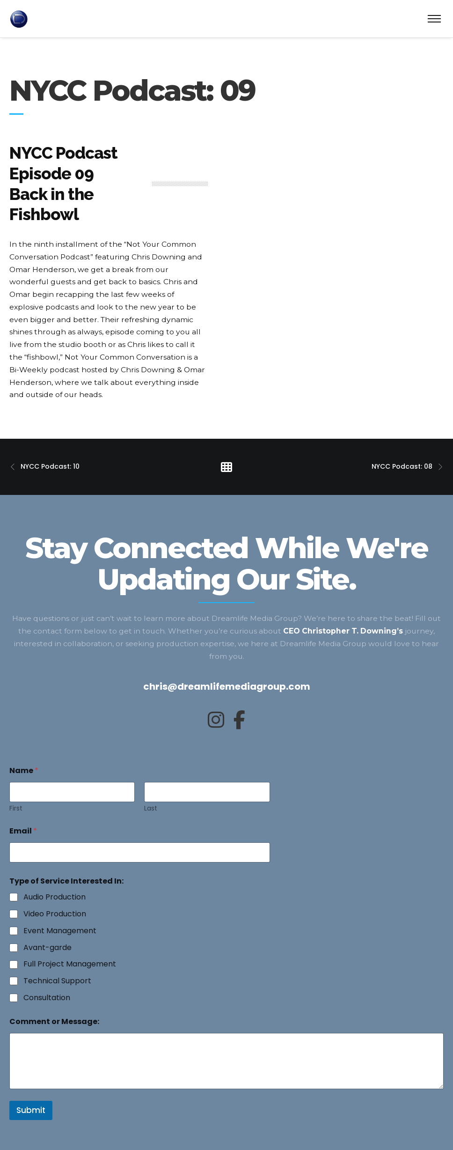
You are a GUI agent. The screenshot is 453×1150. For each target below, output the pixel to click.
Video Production (54, 914)
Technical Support (57, 981)
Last (150, 808)
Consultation (46, 998)
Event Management (59, 931)
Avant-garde (47, 948)
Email (23, 830)
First (15, 808)
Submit (30, 1110)
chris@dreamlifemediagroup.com (226, 686)
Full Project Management (69, 964)
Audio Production (54, 897)
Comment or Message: (54, 1021)
